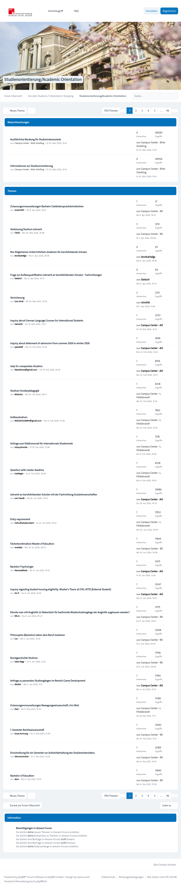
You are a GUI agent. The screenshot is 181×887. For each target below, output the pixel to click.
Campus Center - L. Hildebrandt (148, 395)
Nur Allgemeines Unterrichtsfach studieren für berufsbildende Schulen (48, 252)
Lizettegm (19, 473)
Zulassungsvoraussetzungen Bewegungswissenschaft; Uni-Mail (44, 705)
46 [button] (167, 110)
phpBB (21, 876)
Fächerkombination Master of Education (32, 543)
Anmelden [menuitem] (151, 11)
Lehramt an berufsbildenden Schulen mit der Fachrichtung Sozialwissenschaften (53, 494)
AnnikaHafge (20, 255)
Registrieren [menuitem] (169, 11)
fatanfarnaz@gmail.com (26, 369)
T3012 (17, 232)
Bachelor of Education (22, 775)
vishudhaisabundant (24, 522)
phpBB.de (41, 881)
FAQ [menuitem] (73, 11)
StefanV (18, 278)
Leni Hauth (20, 497)
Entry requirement (20, 519)
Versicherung (17, 297)
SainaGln (19, 324)
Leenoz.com (83, 876)
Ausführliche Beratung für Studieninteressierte (35, 139)
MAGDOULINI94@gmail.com (28, 420)
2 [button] (136, 110)
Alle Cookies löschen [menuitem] (162, 864)
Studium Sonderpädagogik (24, 390)
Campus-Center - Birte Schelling (29, 142)
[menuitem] (53, 11)
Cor (16, 638)
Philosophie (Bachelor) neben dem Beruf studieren (37, 635)
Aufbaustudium (18, 417)
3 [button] (142, 110)
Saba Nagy (19, 661)
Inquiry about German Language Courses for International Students (46, 320)
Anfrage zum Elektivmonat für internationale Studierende (41, 443)
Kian (17, 708)
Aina (17, 779)
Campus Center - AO (152, 325)
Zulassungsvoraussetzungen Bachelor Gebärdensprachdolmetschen (47, 206)
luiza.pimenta (21, 446)
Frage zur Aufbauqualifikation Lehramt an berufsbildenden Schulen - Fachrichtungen (56, 275)
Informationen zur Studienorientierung (31, 166)
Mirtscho (19, 394)
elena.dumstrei (21, 756)
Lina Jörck (19, 301)
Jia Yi (17, 592)
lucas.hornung (21, 733)
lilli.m (17, 615)
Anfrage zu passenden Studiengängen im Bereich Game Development (47, 680)
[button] (174, 110)
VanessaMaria (21, 570)
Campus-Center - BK (152, 211)
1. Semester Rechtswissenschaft (27, 729)
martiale (18, 547)
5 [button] (154, 110)
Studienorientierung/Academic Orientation (44, 79)
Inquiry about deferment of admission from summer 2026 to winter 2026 (50, 343)
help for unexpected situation (26, 366)
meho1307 (19, 209)
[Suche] (168, 96)
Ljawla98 (19, 346)
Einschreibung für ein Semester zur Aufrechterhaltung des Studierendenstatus (52, 752)
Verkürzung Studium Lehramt (26, 229)
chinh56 (145, 302)
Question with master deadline (27, 470)
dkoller (18, 684)
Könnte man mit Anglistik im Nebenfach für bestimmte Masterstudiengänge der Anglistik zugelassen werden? (70, 612)
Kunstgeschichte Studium (24, 658)
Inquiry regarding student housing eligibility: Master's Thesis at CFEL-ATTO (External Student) (60, 589)
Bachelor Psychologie (21, 566)
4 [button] (148, 110)
